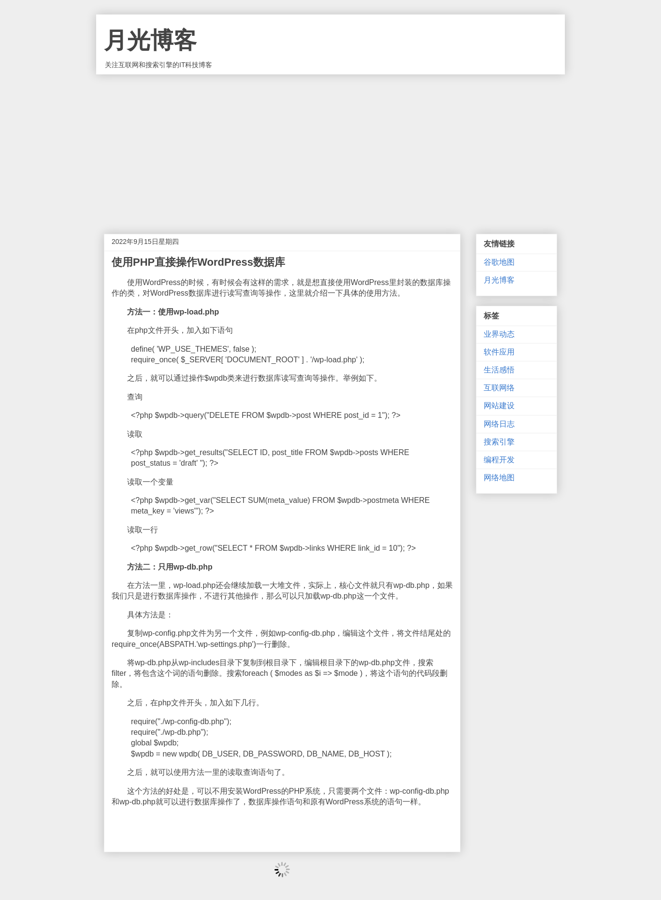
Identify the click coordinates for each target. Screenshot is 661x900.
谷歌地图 (499, 262)
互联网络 (499, 388)
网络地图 (499, 477)
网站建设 (499, 405)
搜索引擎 (499, 442)
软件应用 (499, 352)
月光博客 (150, 40)
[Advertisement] (330, 146)
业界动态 (499, 334)
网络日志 (499, 424)
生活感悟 (499, 370)
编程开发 (499, 460)
